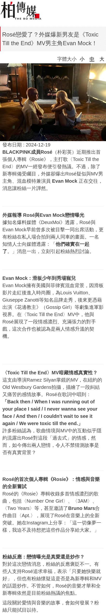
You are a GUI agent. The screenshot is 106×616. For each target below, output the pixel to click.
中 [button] (92, 59)
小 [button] (82, 59)
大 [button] (101, 59)
